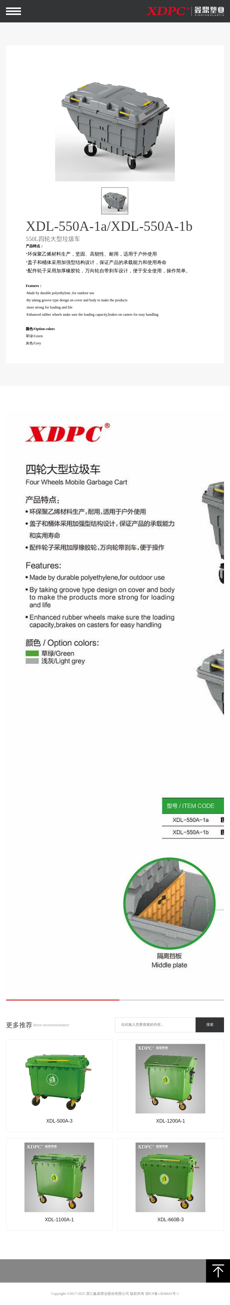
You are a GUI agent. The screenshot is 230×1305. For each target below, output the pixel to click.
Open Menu (13, 11)
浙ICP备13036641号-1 (162, 1294)
